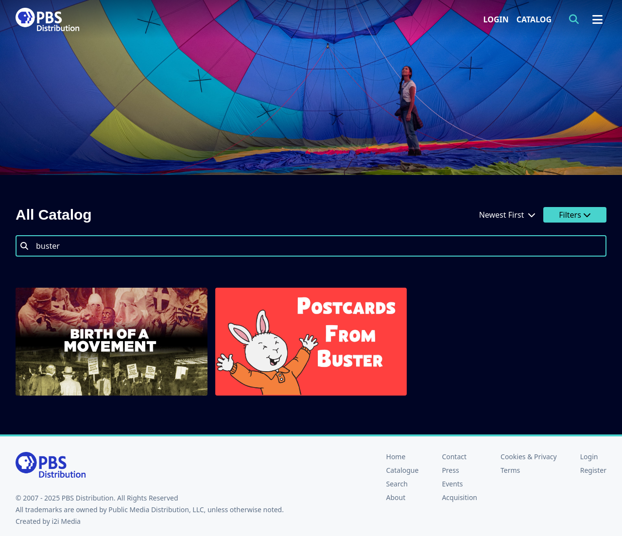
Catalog (534, 19)
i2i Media (66, 521)
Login (496, 19)
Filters (575, 214)
